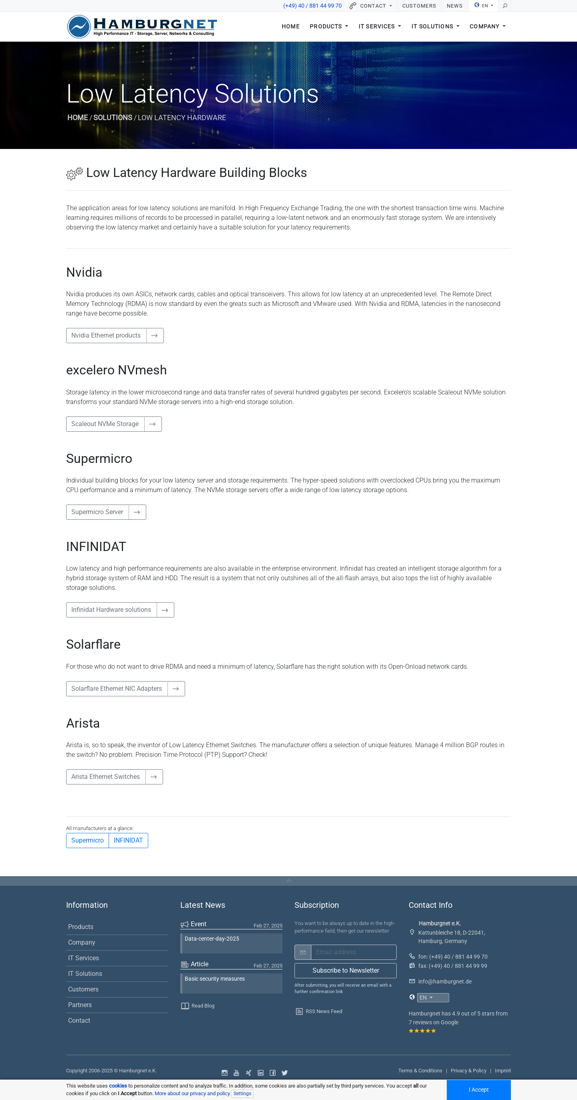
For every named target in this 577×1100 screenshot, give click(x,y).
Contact (79, 1020)
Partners (80, 1005)
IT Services (378, 27)
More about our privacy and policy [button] (192, 1093)
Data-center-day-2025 (212, 938)
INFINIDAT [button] (128, 840)
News (455, 6)
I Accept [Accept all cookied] (479, 1089)
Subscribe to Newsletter (346, 970)
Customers (419, 6)
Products (326, 27)
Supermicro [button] (87, 840)
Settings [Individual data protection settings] (242, 1093)
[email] (354, 952)
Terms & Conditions (420, 1071)
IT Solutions (433, 27)
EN (482, 5)
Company (485, 27)
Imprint (503, 1071)
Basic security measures (215, 978)
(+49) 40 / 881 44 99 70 (312, 5)
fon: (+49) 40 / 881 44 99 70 (453, 956)
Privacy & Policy (468, 1071)
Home (291, 27)
